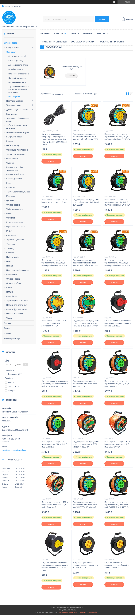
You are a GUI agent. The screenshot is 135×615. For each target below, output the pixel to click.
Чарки (9, 318)
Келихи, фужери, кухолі (16, 309)
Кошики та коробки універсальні (14, 168)
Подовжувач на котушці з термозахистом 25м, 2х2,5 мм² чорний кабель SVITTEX (117, 202)
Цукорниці (10, 200)
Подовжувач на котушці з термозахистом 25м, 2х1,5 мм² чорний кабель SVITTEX (54, 262)
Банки (9, 287)
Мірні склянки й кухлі (15, 227)
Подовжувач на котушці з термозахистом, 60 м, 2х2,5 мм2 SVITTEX (116, 383)
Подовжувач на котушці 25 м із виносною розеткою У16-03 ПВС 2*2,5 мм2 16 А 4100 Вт (86, 323)
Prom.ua (80, 607)
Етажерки (10, 187)
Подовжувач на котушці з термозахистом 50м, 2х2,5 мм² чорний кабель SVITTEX (85, 262)
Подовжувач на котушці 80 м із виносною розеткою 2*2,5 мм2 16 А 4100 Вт (117, 444)
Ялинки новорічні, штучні (17, 132)
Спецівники (11, 235)
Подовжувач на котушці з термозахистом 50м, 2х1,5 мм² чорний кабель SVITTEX (117, 136)
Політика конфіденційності (90, 612)
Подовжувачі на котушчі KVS (71, 67)
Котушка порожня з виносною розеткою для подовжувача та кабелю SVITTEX (117, 323)
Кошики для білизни (15, 174)
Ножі (8, 261)
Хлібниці (10, 248)
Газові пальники (15, 69)
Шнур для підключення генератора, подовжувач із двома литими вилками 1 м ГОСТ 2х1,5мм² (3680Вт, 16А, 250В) (54, 139)
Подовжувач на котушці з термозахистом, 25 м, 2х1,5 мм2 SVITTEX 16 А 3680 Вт (85, 504)
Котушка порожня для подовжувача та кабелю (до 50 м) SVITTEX (85, 565)
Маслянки (10, 196)
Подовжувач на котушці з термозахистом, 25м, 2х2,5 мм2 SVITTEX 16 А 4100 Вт (116, 504)
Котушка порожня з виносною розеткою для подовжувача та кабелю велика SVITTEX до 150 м (54, 566)
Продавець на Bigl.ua (67, 610)
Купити (51, 161)
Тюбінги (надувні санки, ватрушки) (16, 126)
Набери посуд (12, 145)
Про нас (7, 323)
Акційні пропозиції (12, 338)
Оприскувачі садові (17, 56)
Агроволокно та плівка (18, 65)
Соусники (10, 218)
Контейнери (11, 274)
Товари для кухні (13, 105)
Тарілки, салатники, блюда (18, 192)
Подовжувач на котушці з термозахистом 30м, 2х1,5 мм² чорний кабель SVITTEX (85, 136)
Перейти (71, 76)
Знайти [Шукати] (102, 19)
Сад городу (11, 52)
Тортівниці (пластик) (15, 240)
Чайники (10, 163)
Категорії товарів (11, 43)
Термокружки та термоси (17, 301)
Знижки (74, 33)
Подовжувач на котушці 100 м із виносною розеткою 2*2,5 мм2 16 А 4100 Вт (54, 504)
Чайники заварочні (14, 209)
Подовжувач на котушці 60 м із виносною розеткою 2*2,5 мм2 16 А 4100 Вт (85, 444)
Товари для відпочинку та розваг (17, 119)
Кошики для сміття (14, 179)
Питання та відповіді (54, 42)
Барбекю (10, 253)
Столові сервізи (13, 205)
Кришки (9, 141)
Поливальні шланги (17, 82)
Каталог (59, 33)
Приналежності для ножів (17, 270)
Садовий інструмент (17, 78)
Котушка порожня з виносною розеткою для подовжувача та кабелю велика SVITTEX (54, 383)
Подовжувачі (14, 96)
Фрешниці (10, 244)
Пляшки (9, 292)
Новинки (7, 333)
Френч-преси (12, 158)
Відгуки (7, 328)
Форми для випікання (15, 154)
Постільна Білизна (14, 101)
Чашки (9, 213)
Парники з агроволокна (18, 74)
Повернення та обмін (111, 42)
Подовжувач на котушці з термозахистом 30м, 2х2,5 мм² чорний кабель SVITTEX (117, 262)
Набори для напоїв (14, 314)
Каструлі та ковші (14, 137)
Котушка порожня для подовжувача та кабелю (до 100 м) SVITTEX (116, 565)
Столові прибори (13, 283)
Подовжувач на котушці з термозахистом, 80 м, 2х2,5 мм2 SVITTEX (85, 383)
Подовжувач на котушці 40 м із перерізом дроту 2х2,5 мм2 (54, 201)
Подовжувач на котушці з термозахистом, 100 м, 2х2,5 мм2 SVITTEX (54, 444)
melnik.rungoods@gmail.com (14, 450)
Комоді (9, 183)
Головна (45, 33)
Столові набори (13, 279)
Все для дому (12, 47)
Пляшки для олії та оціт (16, 305)
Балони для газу (15, 61)
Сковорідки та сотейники (17, 150)
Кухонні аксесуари (14, 222)
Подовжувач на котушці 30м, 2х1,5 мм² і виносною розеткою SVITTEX (54, 323)
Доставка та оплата (82, 42)
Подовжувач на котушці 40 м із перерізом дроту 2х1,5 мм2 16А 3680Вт (86, 202)
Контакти (102, 33)
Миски (9, 231)
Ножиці (9, 266)
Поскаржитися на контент (68, 612)
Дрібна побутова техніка (17, 109)
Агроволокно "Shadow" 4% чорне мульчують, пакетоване (18, 89)
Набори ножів (12, 257)
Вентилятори (12, 114)
